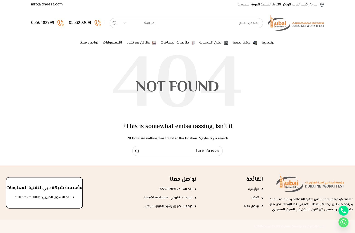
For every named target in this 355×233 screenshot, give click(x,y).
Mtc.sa (266, 226)
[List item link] (232, 189)
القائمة (254, 179)
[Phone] (343, 211)
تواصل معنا (183, 179)
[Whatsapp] (343, 222)
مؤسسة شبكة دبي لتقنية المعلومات (44, 188)
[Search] (186, 23)
